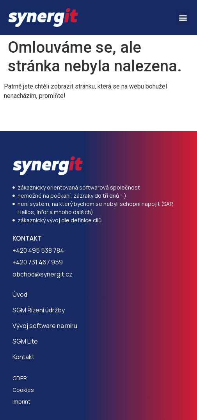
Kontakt (23, 357)
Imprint (21, 401)
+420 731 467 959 (37, 262)
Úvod (19, 294)
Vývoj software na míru (44, 325)
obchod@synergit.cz (42, 274)
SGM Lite (25, 341)
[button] (182, 17)
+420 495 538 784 (38, 250)
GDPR (19, 378)
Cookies (23, 389)
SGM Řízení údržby (38, 310)
